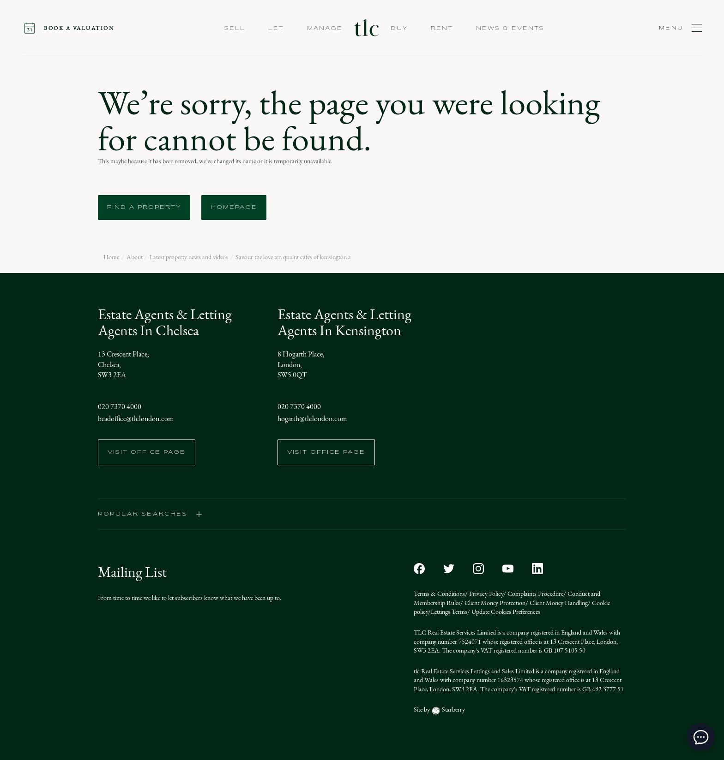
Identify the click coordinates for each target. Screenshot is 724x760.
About (135, 257)
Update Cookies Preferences (505, 611)
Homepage (234, 207)
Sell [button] (234, 28)
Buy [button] (399, 28)
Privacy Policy (485, 593)
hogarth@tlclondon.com (312, 418)
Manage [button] (325, 28)
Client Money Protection (494, 603)
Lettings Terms (449, 611)
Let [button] (276, 28)
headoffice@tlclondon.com (136, 418)
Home (111, 257)
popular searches (150, 514)
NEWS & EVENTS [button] (510, 28)
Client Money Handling (558, 603)
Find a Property (144, 207)
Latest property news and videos (189, 257)
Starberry (452, 709)
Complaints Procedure (534, 593)
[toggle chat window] (701, 737)
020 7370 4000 (119, 406)
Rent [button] (442, 28)
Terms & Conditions (439, 593)
